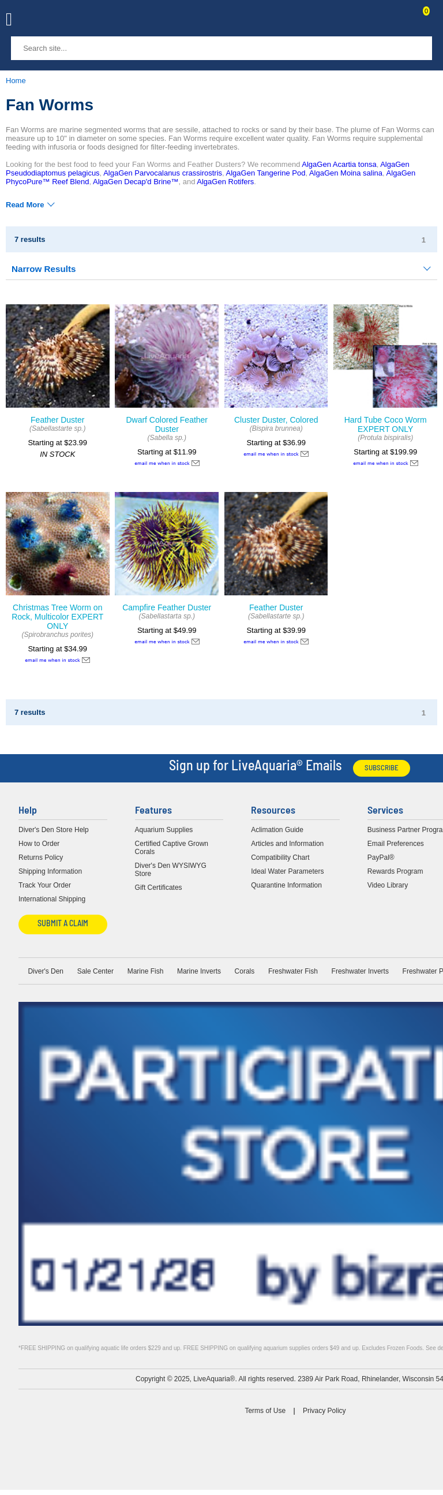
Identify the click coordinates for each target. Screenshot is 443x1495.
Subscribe (382, 768)
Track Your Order (44, 885)
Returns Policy (40, 857)
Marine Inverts (199, 971)
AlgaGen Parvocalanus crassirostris (162, 173)
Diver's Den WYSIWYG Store (171, 870)
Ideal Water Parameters (287, 871)
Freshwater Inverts (360, 971)
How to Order (38, 844)
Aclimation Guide (277, 830)
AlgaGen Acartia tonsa (339, 164)
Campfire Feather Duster (166, 607)
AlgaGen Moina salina (345, 173)
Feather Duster (57, 419)
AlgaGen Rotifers (225, 181)
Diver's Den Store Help (53, 830)
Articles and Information (287, 844)
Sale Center (95, 971)
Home (16, 80)
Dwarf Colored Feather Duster (167, 424)
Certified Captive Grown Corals (171, 848)
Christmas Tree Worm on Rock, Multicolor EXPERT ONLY (57, 617)
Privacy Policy (324, 1411)
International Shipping (51, 899)
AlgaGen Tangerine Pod (266, 173)
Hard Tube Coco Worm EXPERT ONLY (385, 424)
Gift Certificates (158, 887)
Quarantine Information (286, 885)
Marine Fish (145, 971)
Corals (245, 971)
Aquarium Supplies (164, 830)
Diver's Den (45, 971)
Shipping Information (50, 871)
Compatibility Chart (280, 857)
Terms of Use (265, 1411)
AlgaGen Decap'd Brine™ (135, 181)
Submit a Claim (62, 924)
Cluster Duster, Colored (276, 419)
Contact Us (398, 21)
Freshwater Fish (293, 971)
